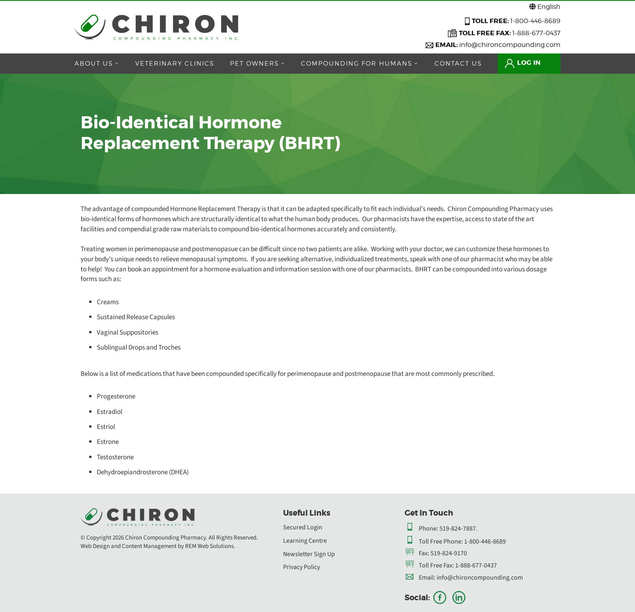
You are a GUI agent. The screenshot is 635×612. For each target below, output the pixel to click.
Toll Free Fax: (436, 565)
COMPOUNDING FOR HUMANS (367, 63)
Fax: (424, 553)
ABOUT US (96, 63)
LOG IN (536, 63)
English (544, 7)
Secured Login (302, 527)
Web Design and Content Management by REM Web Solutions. (158, 546)
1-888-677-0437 (536, 33)
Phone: (428, 528)
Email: (427, 577)
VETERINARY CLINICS (177, 63)
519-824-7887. (458, 528)
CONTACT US (469, 63)
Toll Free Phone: (441, 541)
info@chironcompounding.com (509, 45)
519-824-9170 (448, 553)
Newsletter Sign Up (309, 554)
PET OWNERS (263, 63)
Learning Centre (305, 540)
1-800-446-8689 (535, 21)
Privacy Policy (301, 567)
